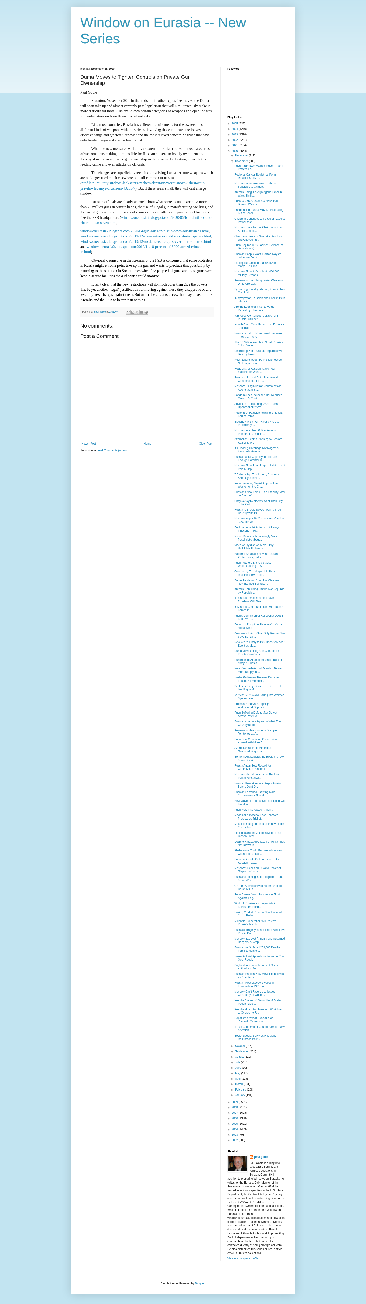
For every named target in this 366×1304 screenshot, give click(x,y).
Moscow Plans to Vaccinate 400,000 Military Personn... (256, 273)
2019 (235, 1102)
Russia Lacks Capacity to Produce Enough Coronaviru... (255, 458)
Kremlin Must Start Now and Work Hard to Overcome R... (258, 1011)
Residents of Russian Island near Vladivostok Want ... (254, 370)
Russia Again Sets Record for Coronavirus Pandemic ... (252, 767)
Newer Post (88, 443)
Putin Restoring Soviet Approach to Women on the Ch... (256, 485)
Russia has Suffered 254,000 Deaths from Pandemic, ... (257, 949)
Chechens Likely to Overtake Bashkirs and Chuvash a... (258, 238)
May (238, 1073)
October (240, 1046)
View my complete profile (242, 1258)
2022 (235, 139)
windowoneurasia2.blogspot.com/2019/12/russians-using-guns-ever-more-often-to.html (145, 242)
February (241, 1089)
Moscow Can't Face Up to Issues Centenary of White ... (254, 993)
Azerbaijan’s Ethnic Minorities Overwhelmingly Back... (252, 749)
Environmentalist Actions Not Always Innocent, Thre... (256, 529)
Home (147, 443)
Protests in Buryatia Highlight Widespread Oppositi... (252, 705)
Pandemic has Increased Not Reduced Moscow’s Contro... (258, 396)
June (238, 1067)
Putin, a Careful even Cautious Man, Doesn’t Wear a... (256, 202)
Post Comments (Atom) (112, 450)
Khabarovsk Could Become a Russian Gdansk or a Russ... (258, 852)
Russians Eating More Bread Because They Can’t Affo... (258, 335)
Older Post (205, 443)
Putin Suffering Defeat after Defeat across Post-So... (255, 714)
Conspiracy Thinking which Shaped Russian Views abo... (256, 573)
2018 (235, 1107)
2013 (235, 1134)
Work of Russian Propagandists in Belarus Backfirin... (255, 905)
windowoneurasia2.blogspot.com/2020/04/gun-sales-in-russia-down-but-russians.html (144, 231)
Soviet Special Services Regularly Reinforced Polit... (255, 1037)
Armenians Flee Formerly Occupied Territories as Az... (256, 732)
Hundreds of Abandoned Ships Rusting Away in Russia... (258, 661)
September (242, 1051)
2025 (235, 123)
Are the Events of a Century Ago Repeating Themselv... (254, 308)
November (242, 161)
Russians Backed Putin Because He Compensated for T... (256, 379)
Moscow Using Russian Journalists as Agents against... (257, 388)
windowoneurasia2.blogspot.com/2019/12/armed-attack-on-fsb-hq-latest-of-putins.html (145, 236)
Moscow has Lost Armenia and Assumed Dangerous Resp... (259, 940)
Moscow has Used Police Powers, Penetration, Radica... (255, 432)
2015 (235, 1123)
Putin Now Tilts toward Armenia (253, 809)
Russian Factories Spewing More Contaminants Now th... (254, 793)
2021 (235, 145)
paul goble (261, 1157)
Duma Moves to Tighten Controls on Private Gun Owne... (256, 652)
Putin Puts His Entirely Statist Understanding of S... (252, 564)
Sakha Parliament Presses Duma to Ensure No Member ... (256, 679)
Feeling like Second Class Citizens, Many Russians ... (256, 264)
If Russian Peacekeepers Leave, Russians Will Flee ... (254, 599)
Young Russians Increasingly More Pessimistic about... (255, 538)
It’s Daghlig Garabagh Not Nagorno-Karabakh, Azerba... (256, 449)
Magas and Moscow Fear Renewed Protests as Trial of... (256, 816)
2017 (235, 1112)
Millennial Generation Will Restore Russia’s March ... (255, 922)
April (238, 1078)
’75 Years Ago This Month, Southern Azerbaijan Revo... (256, 476)
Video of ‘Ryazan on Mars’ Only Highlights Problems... (253, 547)
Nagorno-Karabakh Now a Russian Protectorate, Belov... (256, 555)
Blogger (199, 1283)
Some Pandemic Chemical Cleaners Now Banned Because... (256, 582)
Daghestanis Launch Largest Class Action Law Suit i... (256, 967)
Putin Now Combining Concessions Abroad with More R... (256, 741)
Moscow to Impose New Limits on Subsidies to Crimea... (255, 185)
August (240, 1056)
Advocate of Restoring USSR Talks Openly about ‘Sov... (256, 405)
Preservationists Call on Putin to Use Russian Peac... (257, 861)
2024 (235, 129)
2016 (235, 1118)
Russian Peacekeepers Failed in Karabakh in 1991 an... (254, 984)
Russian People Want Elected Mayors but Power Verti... (257, 255)
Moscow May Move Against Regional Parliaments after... (257, 776)
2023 (235, 134)
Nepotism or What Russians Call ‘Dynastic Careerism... (254, 1019)
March (239, 1084)
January (240, 1095)
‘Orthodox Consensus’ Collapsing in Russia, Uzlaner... (256, 317)
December (242, 155)
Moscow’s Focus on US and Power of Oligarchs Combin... (257, 869)
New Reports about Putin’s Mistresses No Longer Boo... (258, 361)
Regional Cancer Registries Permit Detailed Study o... (255, 176)
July (238, 1062)
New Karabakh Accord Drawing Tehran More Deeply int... (258, 670)
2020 (235, 150)
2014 (235, 1129)
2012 (235, 1140)
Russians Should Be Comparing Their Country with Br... (257, 511)
